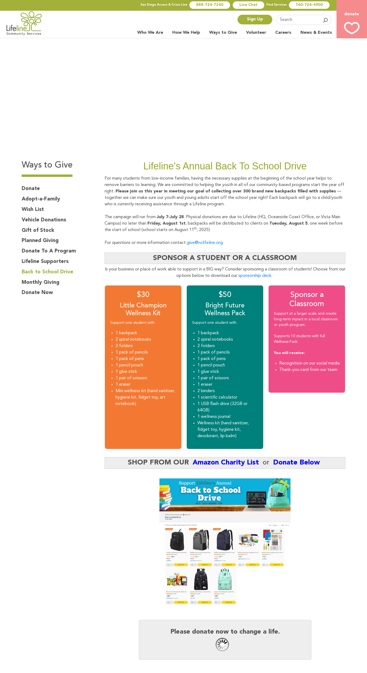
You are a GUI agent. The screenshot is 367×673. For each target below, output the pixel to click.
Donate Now (37, 292)
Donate (31, 188)
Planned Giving (40, 240)
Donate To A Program (49, 251)
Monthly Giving (40, 282)
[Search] (303, 20)
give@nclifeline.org (205, 243)
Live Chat (248, 5)
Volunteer (256, 33)
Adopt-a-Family (41, 199)
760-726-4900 (309, 5)
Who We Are (150, 33)
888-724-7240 (209, 5)
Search (325, 20)
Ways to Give (223, 33)
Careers (283, 33)
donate (351, 14)
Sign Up (255, 19)
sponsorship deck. (256, 276)
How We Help (186, 33)
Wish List (33, 209)
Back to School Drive (47, 272)
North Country (26, 23)
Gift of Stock (38, 230)
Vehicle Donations (44, 220)
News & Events (316, 33)
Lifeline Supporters (45, 261)
